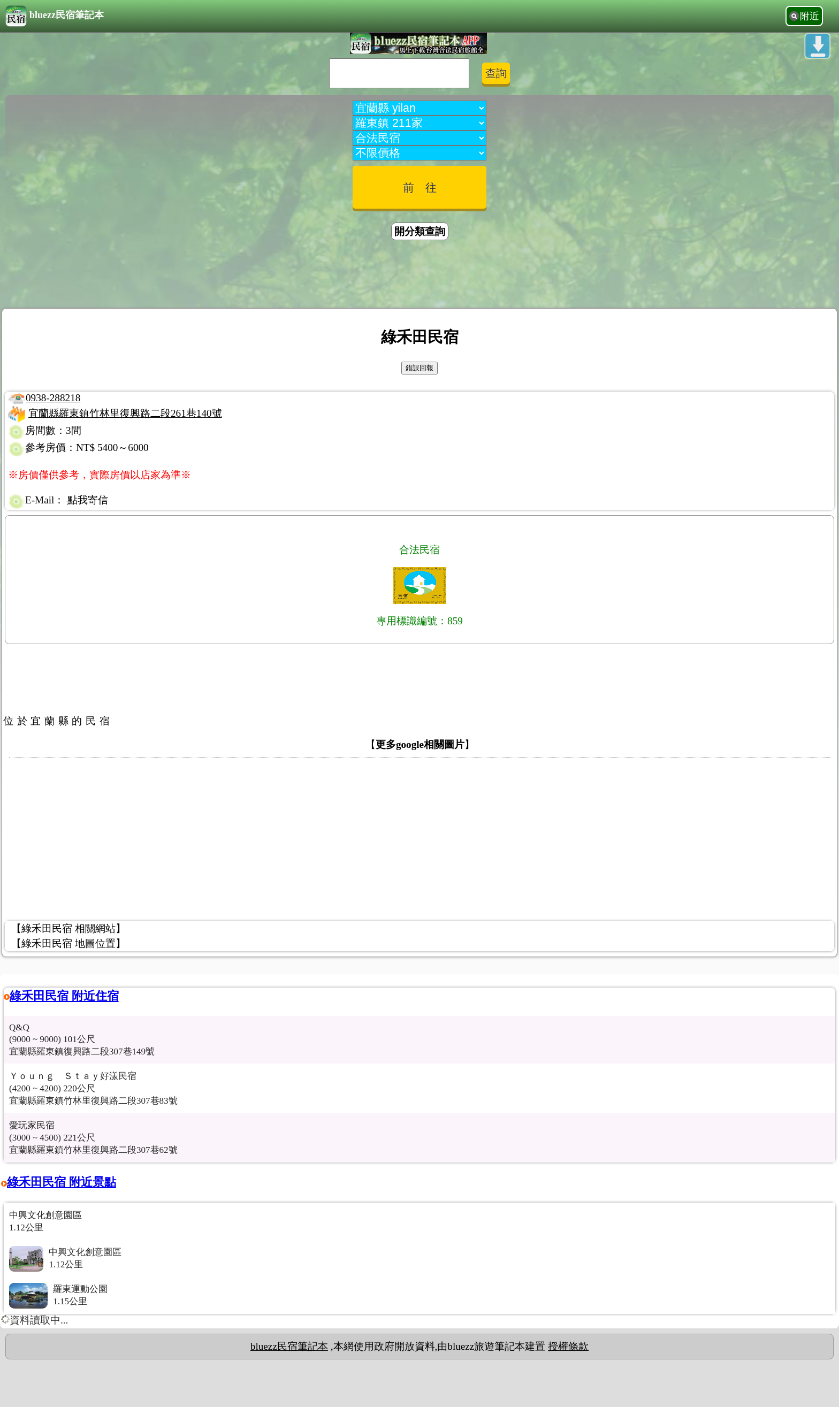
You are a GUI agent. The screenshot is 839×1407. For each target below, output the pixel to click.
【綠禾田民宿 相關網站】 (68, 928)
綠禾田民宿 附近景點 (61, 1182)
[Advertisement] (419, 276)
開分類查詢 (419, 231)
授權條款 (568, 1346)
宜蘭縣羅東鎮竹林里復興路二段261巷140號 (125, 413)
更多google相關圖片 (420, 744)
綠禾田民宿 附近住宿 (64, 996)
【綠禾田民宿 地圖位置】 (68, 943)
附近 (809, 16)
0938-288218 (53, 397)
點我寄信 (87, 500)
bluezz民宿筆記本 (54, 16)
